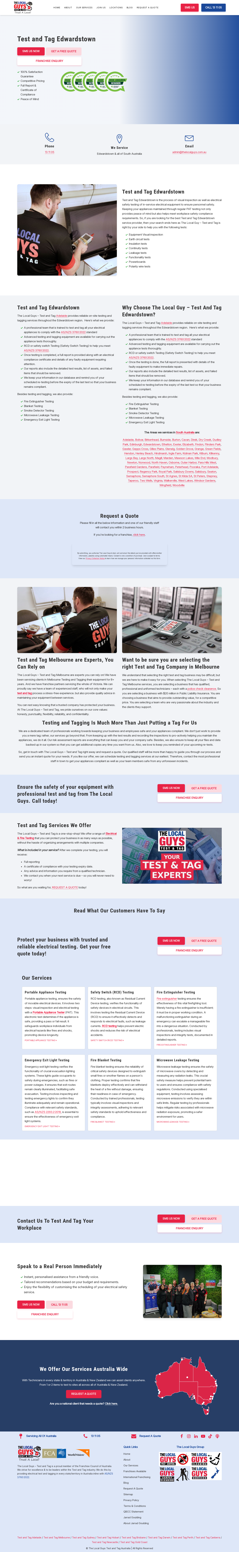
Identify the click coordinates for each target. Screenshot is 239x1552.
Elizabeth (188, 444)
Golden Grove (184, 448)
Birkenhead (152, 439)
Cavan (186, 439)
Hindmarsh (160, 453)
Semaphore (133, 476)
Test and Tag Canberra (207, 1537)
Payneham (167, 467)
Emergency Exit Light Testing (41, 1126)
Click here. (111, 1403)
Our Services (84, 7)
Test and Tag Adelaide (29, 1537)
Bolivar (139, 439)
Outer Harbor (189, 462)
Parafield (153, 467)
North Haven (159, 462)
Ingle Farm (174, 453)
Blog (130, 7)
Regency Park (148, 471)
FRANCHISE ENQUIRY (50, 60)
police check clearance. (202, 688)
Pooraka (195, 467)
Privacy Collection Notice (95, 558)
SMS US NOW (31, 51)
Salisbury (200, 471)
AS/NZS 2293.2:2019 (48, 1112)
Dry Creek (205, 439)
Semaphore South (153, 476)
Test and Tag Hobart (108, 1537)
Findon (199, 444)
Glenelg (170, 448)
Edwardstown (151, 444)
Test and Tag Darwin (159, 1537)
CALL (60, 1304)
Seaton (211, 471)
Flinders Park (213, 444)
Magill (158, 457)
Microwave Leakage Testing (172, 1122)
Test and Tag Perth (182, 1537)
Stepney (211, 476)
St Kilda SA (185, 476)
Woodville (178, 485)
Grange (199, 448)
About (68, 7)
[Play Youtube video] (172, 856)
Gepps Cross (140, 448)
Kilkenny (214, 453)
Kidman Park (190, 453)
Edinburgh (136, 444)
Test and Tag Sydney (83, 1537)
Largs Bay (131, 457)
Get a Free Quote (64, 51)
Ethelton (167, 444)
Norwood (144, 462)
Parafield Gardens (136, 467)
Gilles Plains (157, 448)
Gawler (126, 448)
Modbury (212, 457)
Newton (132, 462)
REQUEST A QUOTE (65, 887)
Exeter (177, 444)
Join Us (101, 7)
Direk (194, 439)
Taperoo (133, 480)
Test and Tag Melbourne (56, 1537)
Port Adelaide (209, 467)
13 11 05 (49, 152)
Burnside (165, 439)
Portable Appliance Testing (40, 1040)
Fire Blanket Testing (102, 1122)
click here (139, 534)
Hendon (129, 453)
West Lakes (185, 480)
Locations (116, 7)
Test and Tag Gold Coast (133, 1541)
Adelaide (61, 315)
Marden (168, 457)
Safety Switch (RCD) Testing (106, 1040)
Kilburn (203, 453)
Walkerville (170, 480)
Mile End (200, 457)
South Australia (185, 432)
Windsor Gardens (204, 480)
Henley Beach (144, 453)
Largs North (146, 457)
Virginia (158, 480)
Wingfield (165, 485)
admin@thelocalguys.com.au (189, 152)
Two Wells (146, 480)
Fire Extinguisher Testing (171, 1045)
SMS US (190, 7)
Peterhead (181, 467)
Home (56, 7)
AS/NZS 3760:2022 (73, 332)
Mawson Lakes (183, 457)
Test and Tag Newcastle (105, 1541)
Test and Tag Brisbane (133, 1537)
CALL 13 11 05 (213, 7)
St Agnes (171, 476)
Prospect (132, 471)
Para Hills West (207, 462)
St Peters (199, 476)
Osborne (174, 462)
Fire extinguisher (167, 998)
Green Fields (213, 448)
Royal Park (165, 471)
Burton (176, 439)
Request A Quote (148, 7)
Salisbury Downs (183, 471)
